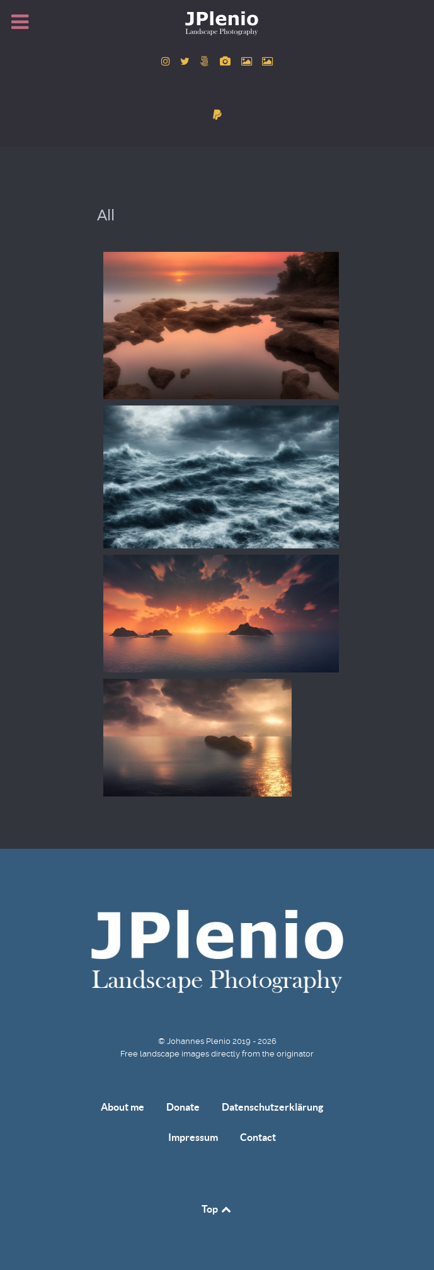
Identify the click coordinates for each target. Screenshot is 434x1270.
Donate (183, 1107)
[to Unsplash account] (267, 61)
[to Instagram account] (166, 61)
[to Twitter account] (186, 61)
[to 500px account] (206, 61)
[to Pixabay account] (226, 61)
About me (122, 1107)
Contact (258, 1137)
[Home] (217, 22)
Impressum (193, 1137)
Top (217, 1209)
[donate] (217, 115)
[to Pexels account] (247, 61)
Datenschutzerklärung (272, 1107)
